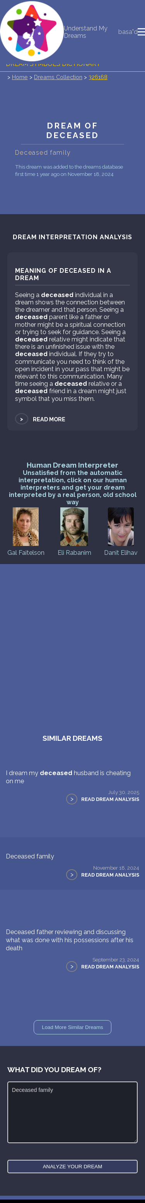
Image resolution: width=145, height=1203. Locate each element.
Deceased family (30, 857)
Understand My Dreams (85, 32)
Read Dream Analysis (110, 800)
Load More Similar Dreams (72, 1028)
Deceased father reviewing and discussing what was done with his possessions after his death (69, 941)
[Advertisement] (72, 640)
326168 (98, 77)
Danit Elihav (121, 531)
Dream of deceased (72, 130)
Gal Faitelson (25, 531)
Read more (40, 419)
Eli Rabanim (74, 531)
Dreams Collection (58, 77)
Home (20, 77)
